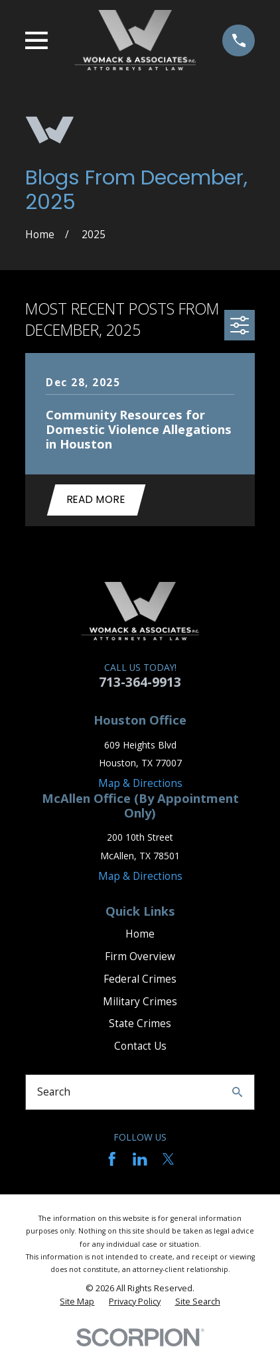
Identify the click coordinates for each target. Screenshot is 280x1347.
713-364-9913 (140, 682)
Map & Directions (140, 783)
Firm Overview (140, 956)
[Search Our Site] (237, 1092)
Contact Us (140, 1046)
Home (140, 934)
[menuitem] (77, 1302)
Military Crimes (140, 1002)
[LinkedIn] (140, 1159)
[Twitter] (168, 1159)
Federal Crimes (140, 979)
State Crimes (140, 1024)
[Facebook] (112, 1159)
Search (53, 1092)
